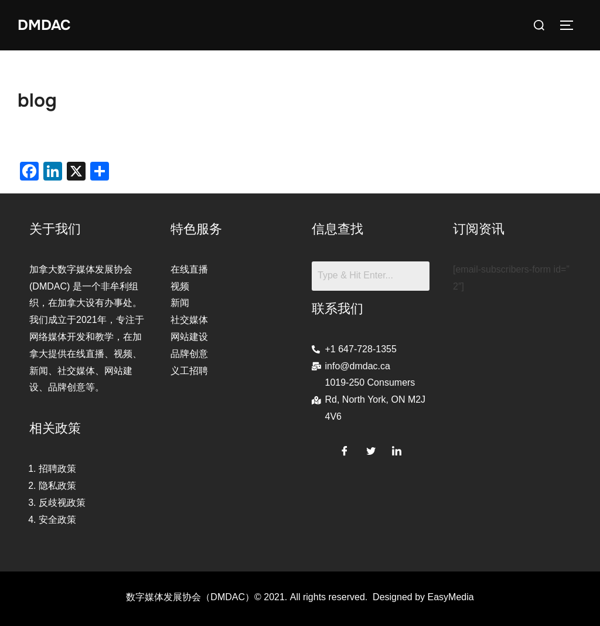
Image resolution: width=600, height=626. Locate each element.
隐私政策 (57, 486)
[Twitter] (371, 449)
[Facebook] (344, 449)
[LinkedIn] (396, 449)
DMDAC (46, 25)
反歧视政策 (62, 503)
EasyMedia (451, 597)
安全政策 (57, 520)
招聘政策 (57, 469)
